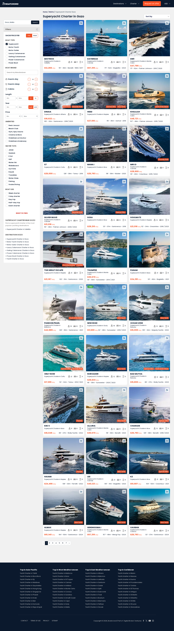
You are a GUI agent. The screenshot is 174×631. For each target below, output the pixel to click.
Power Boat (13, 63)
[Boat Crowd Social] (143, 621)
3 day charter (14, 196)
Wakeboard (14, 165)
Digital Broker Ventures (132, 621)
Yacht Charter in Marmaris (95, 601)
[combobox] (22, 22)
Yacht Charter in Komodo (30, 604)
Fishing (12, 181)
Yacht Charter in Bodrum (94, 598)
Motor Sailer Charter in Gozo (18, 245)
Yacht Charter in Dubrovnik (95, 592)
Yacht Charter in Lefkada (94, 579)
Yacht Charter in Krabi (28, 598)
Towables (13, 175)
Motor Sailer (14, 50)
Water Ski (13, 162)
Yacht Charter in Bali (28, 601)
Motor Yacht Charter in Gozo (18, 242)
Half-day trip (14, 202)
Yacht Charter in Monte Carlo (64, 588)
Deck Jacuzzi (14, 125)
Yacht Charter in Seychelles (30, 585)
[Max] (30, 116)
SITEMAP (55, 621)
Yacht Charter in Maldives (30, 582)
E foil (11, 156)
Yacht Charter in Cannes (62, 582)
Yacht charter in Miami (126, 573)
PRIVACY (46, 621)
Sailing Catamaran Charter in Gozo (20, 250)
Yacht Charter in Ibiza (61, 576)
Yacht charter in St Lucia (127, 604)
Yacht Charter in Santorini (95, 582)
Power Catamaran (16, 60)
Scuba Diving (14, 184)
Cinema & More (15, 135)
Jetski (11, 150)
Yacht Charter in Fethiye (94, 604)
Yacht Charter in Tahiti (28, 573)
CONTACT (24, 621)
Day (29, 35)
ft (30, 98)
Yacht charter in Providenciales (130, 582)
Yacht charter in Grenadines (129, 607)
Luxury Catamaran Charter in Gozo (20, 247)
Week (35, 35)
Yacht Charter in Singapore (30, 592)
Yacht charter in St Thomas (128, 588)
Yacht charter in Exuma (127, 579)
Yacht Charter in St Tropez (63, 579)
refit (35, 107)
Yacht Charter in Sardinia (62, 595)
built (30, 107)
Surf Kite (12, 169)
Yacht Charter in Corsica (62, 592)
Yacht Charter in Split (93, 588)
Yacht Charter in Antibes (62, 585)
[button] (157, 16)
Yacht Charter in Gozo (15, 259)
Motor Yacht (14, 47)
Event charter (14, 206)
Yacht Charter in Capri (61, 601)
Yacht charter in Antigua (127, 592)
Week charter (14, 193)
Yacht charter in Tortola (127, 585)
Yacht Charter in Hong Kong (30, 588)
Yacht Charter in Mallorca (62, 573)
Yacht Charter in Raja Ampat (31, 607)
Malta (51, 12)
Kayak (11, 172)
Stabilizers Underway (17, 141)
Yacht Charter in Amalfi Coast (64, 598)
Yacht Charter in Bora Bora (30, 576)
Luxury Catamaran (17, 53)
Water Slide (13, 178)
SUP (10, 159)
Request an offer (152, 3)
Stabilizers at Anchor (17, 138)
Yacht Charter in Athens (94, 573)
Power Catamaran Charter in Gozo (20, 253)
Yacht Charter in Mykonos (95, 576)
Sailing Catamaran (17, 56)
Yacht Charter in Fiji (27, 579)
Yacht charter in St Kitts (126, 601)
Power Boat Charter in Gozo (18, 256)
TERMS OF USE (35, 621)
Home (45, 12)
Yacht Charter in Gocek (94, 607)
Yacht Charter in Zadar (94, 585)
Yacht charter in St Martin (127, 595)
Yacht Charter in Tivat (93, 595)
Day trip (12, 199)
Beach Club (13, 128)
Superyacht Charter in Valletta (18, 229)
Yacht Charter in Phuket (29, 595)
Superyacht (13, 44)
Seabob (12, 153)
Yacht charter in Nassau (127, 576)
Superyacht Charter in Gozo (18, 239)
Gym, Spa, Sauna (16, 132)
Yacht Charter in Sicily (61, 604)
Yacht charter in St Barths (127, 598)
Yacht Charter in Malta (61, 607)
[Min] (13, 116)
